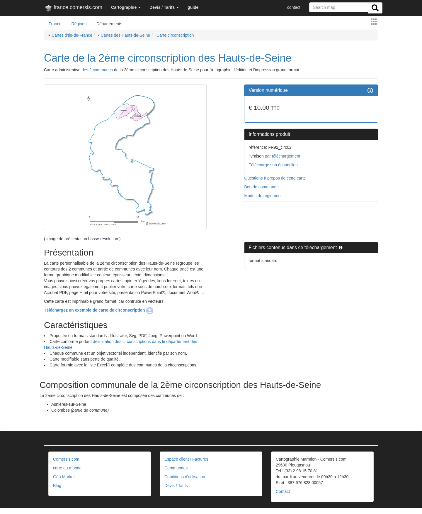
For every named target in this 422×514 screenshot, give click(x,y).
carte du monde (67, 468)
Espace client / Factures (186, 459)
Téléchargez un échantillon (273, 165)
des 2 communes (97, 69)
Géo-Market (64, 476)
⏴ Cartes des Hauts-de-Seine (124, 35)
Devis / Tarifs (176, 485)
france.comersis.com (73, 8)
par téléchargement (282, 156)
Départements (109, 23)
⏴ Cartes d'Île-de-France (70, 35)
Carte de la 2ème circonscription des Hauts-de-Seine (167, 58)
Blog (57, 485)
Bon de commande (261, 187)
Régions (79, 23)
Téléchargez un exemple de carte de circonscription (98, 310)
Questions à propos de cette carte (275, 178)
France (55, 23)
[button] (126, 7)
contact (293, 7)
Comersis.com (66, 459)
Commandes (176, 468)
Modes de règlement (263, 195)
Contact (283, 491)
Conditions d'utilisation (184, 476)
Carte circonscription (174, 35)
